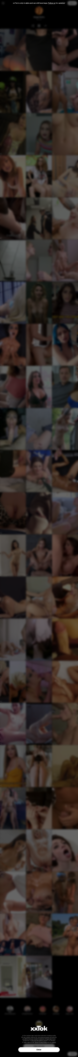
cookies (53, 1042)
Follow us (51, 3)
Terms (36, 1042)
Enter (39, 1049)
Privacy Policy (43, 1042)
